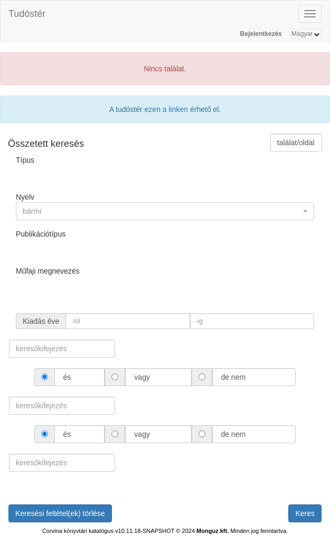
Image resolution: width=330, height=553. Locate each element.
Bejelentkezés (261, 34)
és (67, 377)
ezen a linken (166, 109)
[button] (165, 211)
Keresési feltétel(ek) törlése (60, 513)
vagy (142, 377)
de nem (233, 377)
